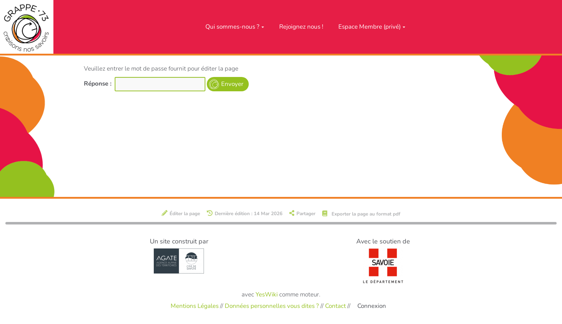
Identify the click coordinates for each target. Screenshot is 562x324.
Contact (335, 305)
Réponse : (98, 83)
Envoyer (232, 84)
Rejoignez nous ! (301, 27)
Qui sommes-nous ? (234, 27)
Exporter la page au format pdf (361, 214)
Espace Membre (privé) (371, 27)
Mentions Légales (195, 305)
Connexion (371, 306)
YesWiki (267, 294)
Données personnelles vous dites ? (272, 305)
